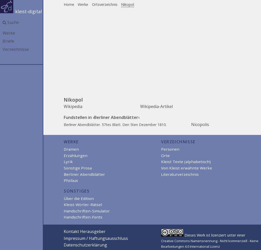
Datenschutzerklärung (85, 245)
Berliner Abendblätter (84, 174)
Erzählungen (75, 155)
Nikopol (127, 4)
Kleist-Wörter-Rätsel (83, 204)
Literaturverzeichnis (180, 174)
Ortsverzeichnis (105, 4)
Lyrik (68, 161)
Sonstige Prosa (78, 167)
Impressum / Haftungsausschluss (96, 238)
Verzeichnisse (16, 49)
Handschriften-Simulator (87, 210)
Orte (165, 155)
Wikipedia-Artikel (156, 106)
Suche (11, 22)
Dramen (71, 149)
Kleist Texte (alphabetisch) (186, 161)
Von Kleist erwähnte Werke (186, 167)
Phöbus (71, 180)
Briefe (8, 41)
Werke (9, 33)
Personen (170, 149)
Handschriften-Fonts (83, 217)
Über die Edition (79, 198)
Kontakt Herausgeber (85, 231)
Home (69, 4)
